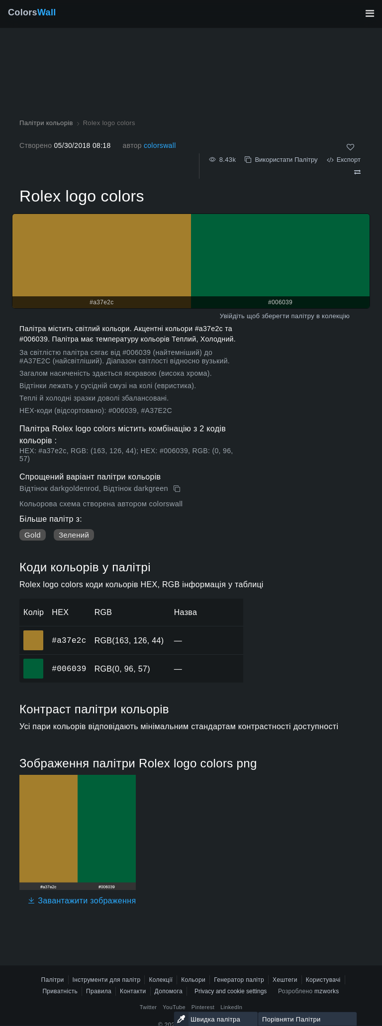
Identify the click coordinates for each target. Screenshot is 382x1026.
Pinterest (202, 1007)
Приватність (60, 991)
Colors (32, 12)
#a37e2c (69, 640)
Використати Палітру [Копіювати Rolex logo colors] (281, 159)
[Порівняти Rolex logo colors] (357, 172)
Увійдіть (232, 316)
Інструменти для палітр (107, 979)
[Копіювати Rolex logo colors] (178, 489)
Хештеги (285, 979)
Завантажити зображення (81, 900)
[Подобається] (350, 147)
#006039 (69, 668)
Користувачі (323, 979)
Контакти (133, 991)
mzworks (326, 991)
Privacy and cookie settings (230, 991)
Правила (98, 991)
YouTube (174, 1007)
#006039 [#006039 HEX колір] (33, 662)
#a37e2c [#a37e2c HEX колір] (33, 633)
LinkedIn (231, 1007)
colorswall (160, 145)
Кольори (193, 979)
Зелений (74, 535)
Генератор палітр (239, 979)
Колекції (161, 979)
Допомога (169, 991)
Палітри (52, 979)
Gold (32, 535)
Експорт (344, 159)
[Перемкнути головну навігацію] (369, 13)
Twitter (148, 1007)
